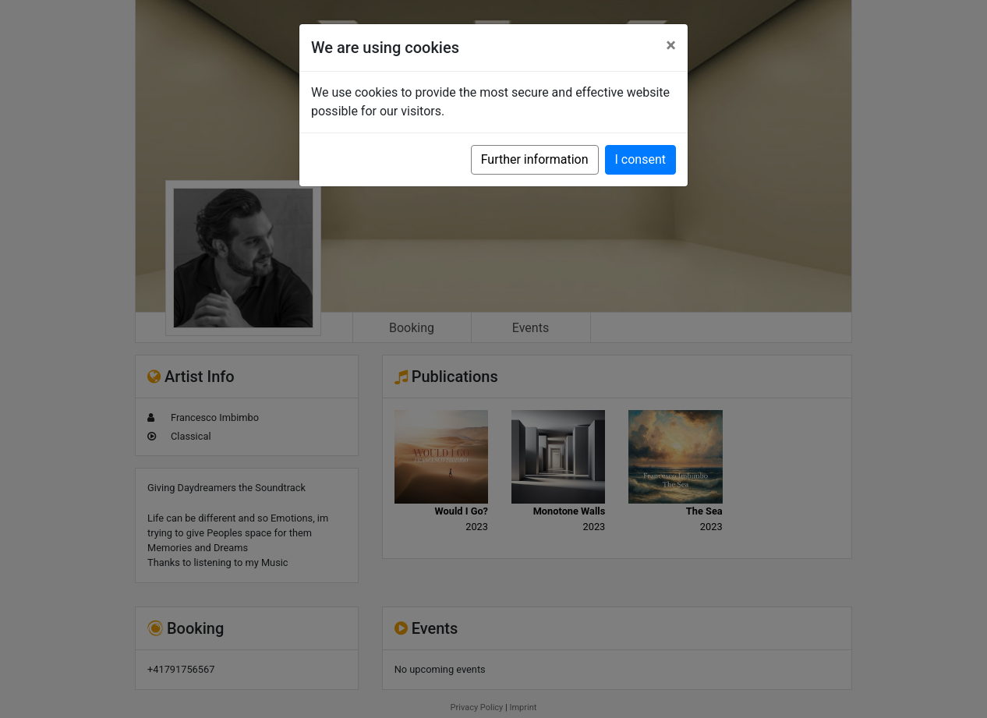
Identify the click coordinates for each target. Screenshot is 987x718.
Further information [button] (535, 159)
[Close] (671, 45)
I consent (640, 159)
